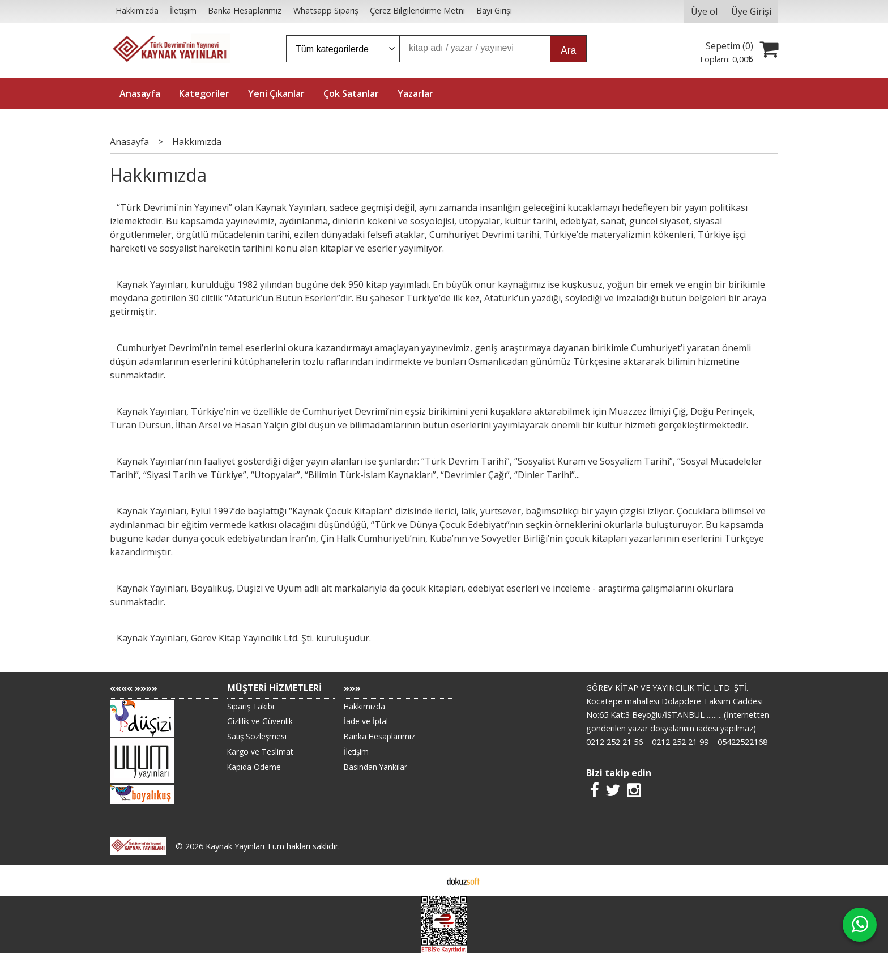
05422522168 (742, 742)
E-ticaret (426, 880)
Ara (568, 50)
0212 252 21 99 (680, 742)
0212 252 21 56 (614, 742)
